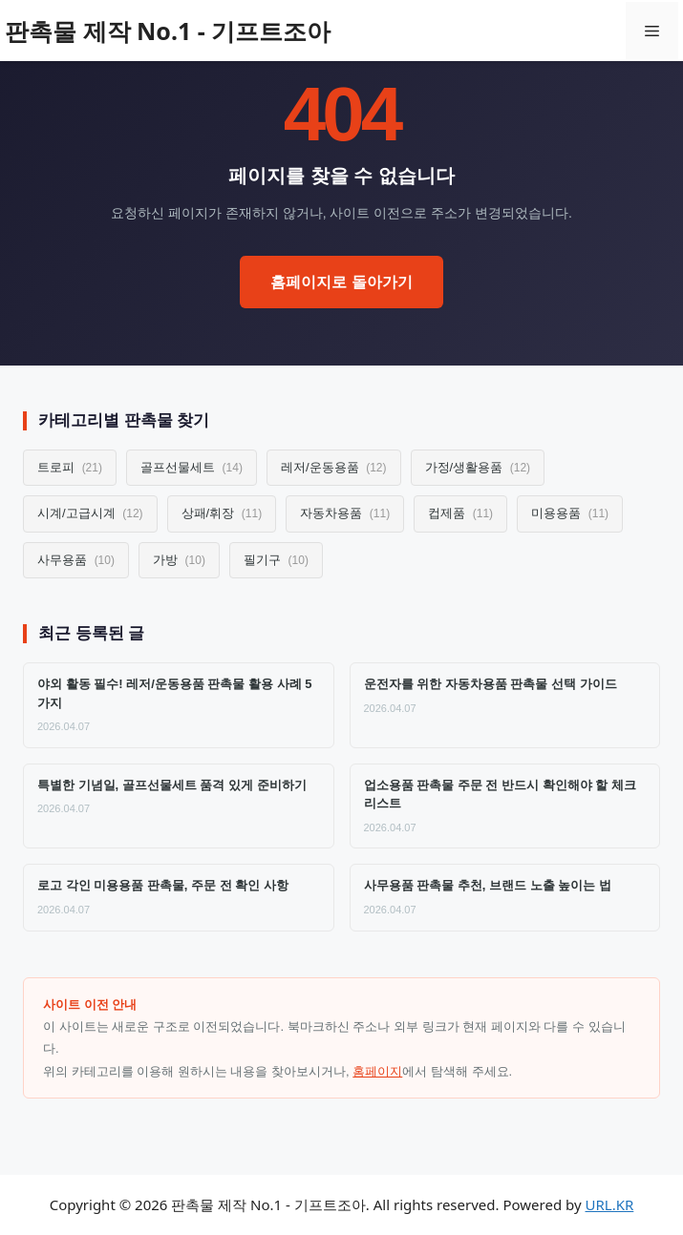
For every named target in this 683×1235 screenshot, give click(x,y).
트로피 (69, 467)
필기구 (276, 560)
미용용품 (569, 513)
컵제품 (460, 513)
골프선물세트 (191, 467)
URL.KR (610, 1204)
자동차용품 (345, 513)
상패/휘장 (222, 513)
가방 (179, 560)
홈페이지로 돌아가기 (341, 282)
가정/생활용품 (478, 467)
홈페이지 (377, 1071)
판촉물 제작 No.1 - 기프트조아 (168, 30)
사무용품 (76, 560)
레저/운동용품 (334, 467)
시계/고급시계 (90, 513)
